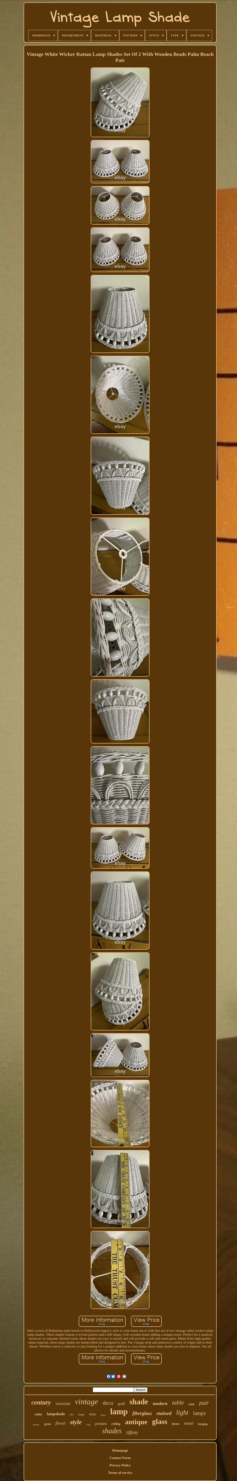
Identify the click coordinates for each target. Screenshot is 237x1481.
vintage (86, 1401)
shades (112, 1431)
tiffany (132, 1432)
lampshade (56, 1414)
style (76, 1422)
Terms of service (120, 1473)
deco (108, 1403)
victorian (63, 1403)
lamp (119, 1411)
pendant (101, 1424)
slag (88, 1424)
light (182, 1412)
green (47, 1424)
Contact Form (120, 1458)
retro (92, 1414)
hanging (202, 1424)
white (38, 1414)
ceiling (115, 1424)
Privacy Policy (120, 1465)
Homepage (120, 1450)
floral (60, 1423)
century (41, 1402)
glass (159, 1421)
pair (204, 1403)
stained (164, 1413)
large (81, 1414)
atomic (36, 1424)
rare (191, 1404)
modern (160, 1403)
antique (136, 1422)
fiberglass (142, 1413)
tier (72, 1414)
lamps (199, 1413)
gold (121, 1404)
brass (176, 1424)
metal (188, 1423)
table (178, 1402)
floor (103, 1415)
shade (138, 1402)
